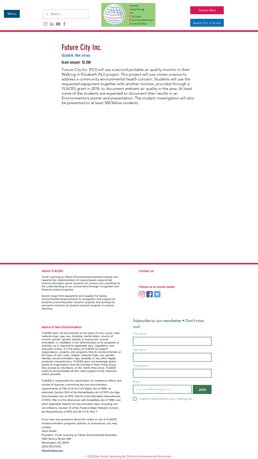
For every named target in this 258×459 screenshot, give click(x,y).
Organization (141, 365)
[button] (12, 14)
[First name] (171, 341)
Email (137, 381)
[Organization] (171, 373)
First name (139, 333)
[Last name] (171, 357)
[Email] (161, 389)
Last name (139, 349)
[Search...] (65, 14)
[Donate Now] (207, 10)
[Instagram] (45, 24)
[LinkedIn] (52, 24)
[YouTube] (58, 24)
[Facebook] (64, 24)
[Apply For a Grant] (207, 23)
